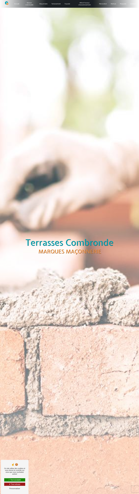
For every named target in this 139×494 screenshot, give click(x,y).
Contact (132, 4)
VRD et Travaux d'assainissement (84, 4)
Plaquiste (122, 4)
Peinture (112, 4)
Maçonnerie (44, 4)
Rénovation (102, 4)
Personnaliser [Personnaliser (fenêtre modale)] (14, 488)
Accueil (17, 4)
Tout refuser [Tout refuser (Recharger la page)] (14, 484)
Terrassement (56, 4)
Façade (67, 4)
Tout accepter (14, 480)
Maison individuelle (29, 4)
